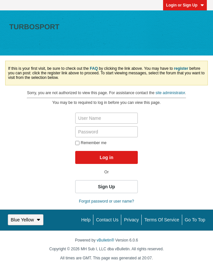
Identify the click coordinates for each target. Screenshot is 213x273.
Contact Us (107, 219)
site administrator (170, 93)
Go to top (195, 219)
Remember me (90, 143)
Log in (106, 157)
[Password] (106, 131)
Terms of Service (161, 219)
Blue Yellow (26, 219)
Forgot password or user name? (106, 201)
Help (85, 219)
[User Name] (106, 118)
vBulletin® (105, 240)
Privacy (131, 219)
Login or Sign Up (185, 5)
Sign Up (106, 186)
